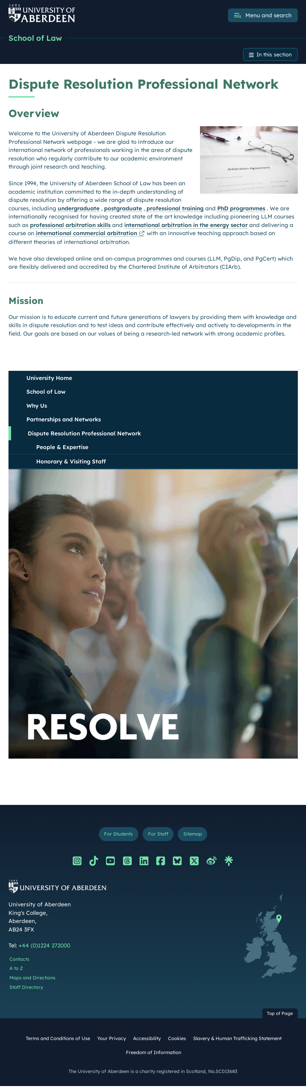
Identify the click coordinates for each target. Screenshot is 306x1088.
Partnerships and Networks (63, 420)
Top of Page (280, 1015)
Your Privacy (111, 1040)
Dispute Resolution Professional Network (84, 434)
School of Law (35, 38)
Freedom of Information (153, 1054)
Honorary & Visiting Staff (71, 462)
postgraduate (123, 209)
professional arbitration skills (70, 225)
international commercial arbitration (86, 234)
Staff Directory (26, 989)
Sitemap (194, 835)
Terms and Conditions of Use (58, 1040)
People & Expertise (62, 448)
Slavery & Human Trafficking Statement (237, 1040)
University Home (49, 378)
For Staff (158, 835)
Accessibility (147, 1040)
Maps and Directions (32, 979)
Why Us (36, 406)
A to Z (16, 970)
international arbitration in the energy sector (186, 225)
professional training (175, 209)
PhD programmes (241, 209)
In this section (273, 55)
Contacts (19, 961)
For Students (116, 835)
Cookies (177, 1040)
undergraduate (78, 209)
